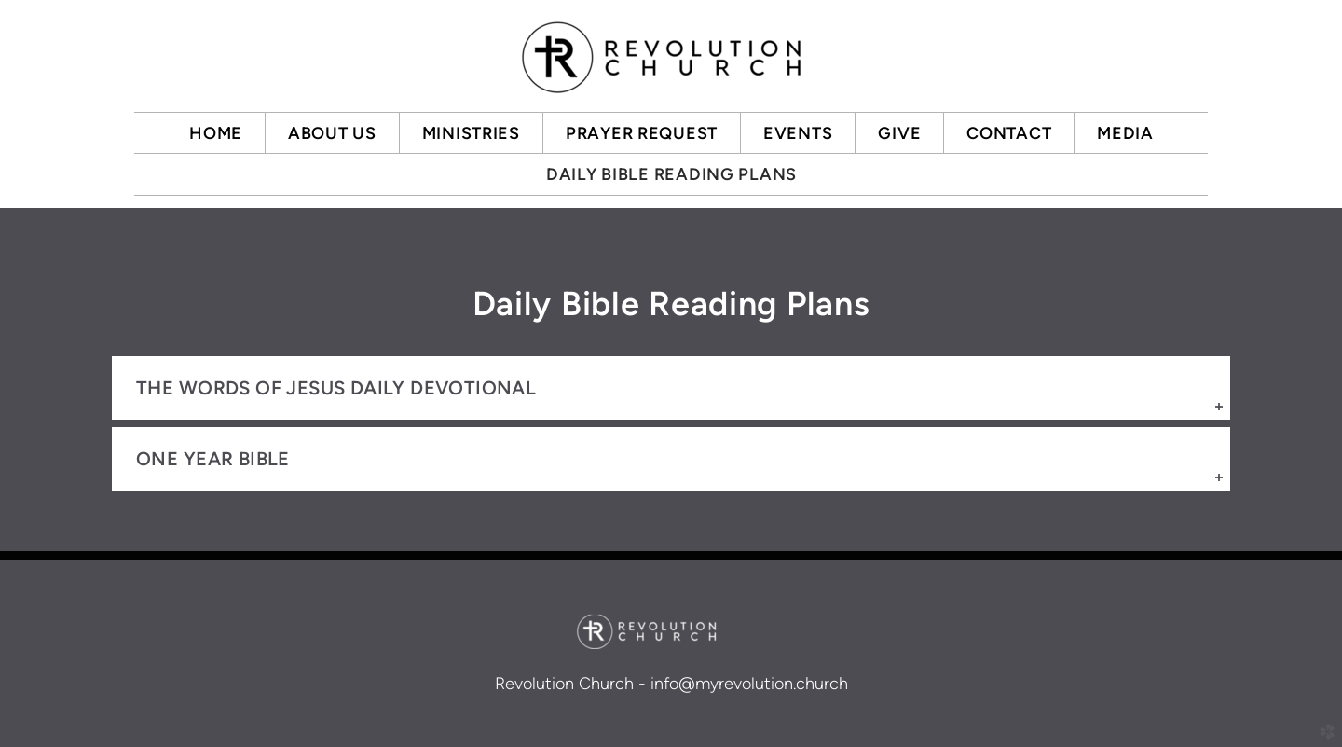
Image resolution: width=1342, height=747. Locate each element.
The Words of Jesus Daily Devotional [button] (336, 388)
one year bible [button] (213, 459)
